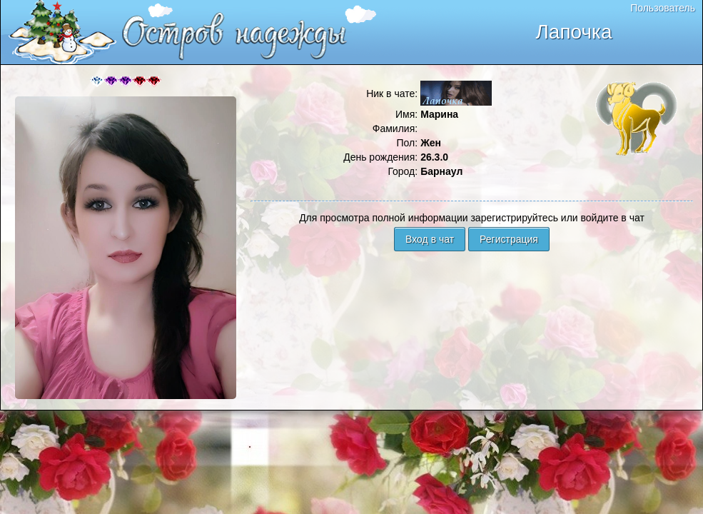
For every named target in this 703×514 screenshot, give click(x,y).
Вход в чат (429, 239)
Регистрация (509, 239)
